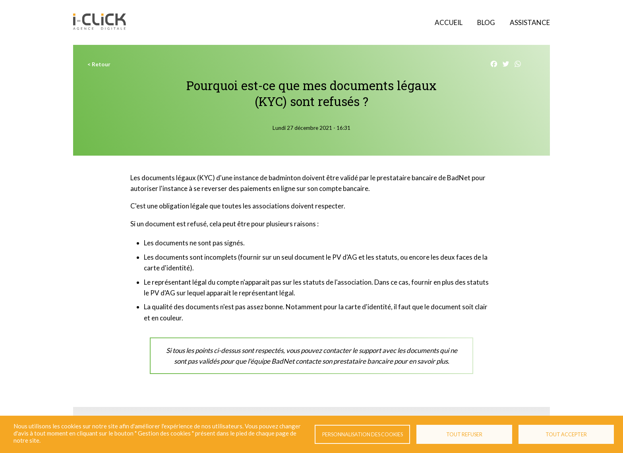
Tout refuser (464, 434)
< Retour (98, 64)
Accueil (448, 22)
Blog (486, 22)
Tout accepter (566, 434)
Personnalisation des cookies (362, 434)
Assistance (530, 22)
